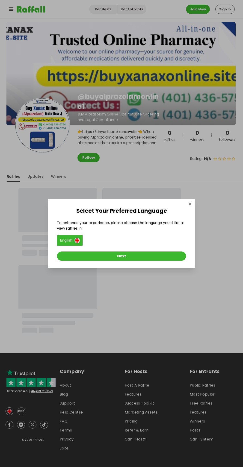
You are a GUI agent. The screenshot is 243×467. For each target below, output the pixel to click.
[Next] (121, 256)
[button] (70, 240)
